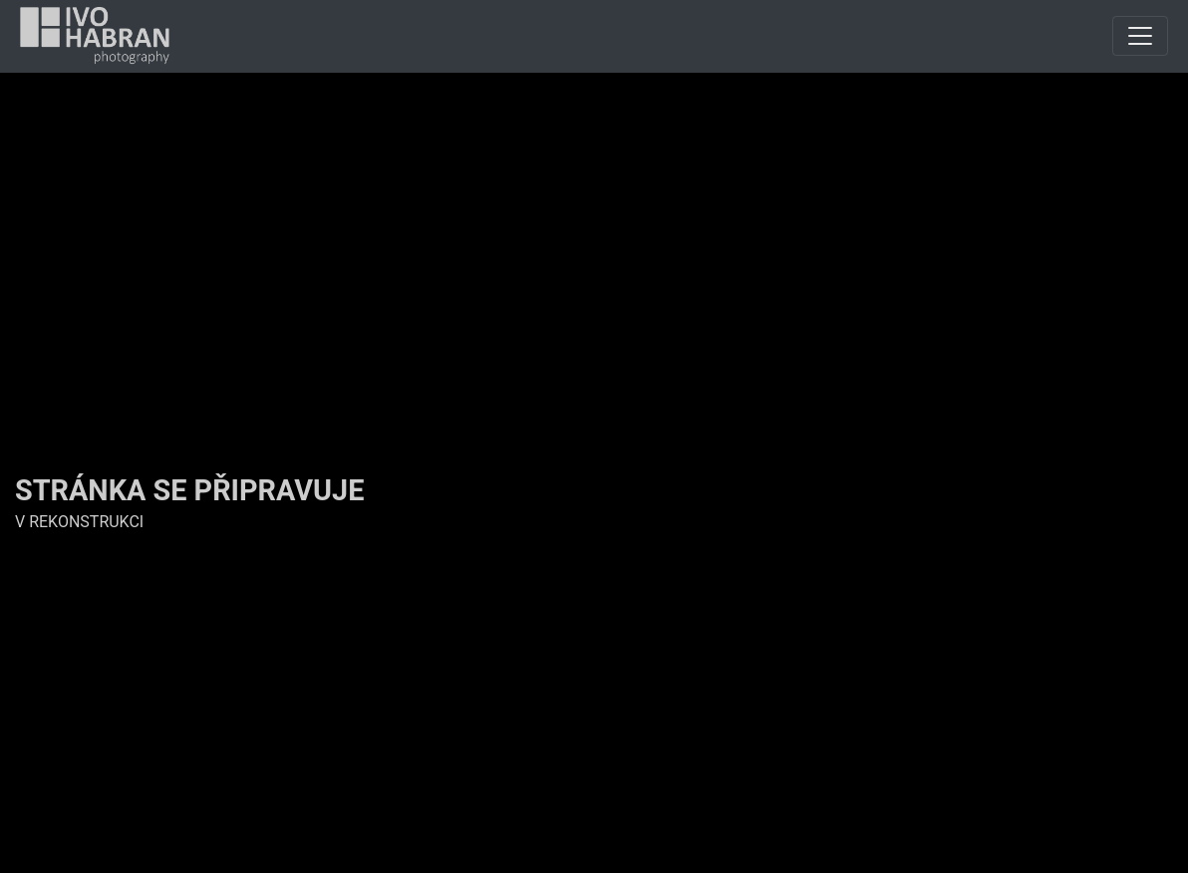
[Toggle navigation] (1140, 36)
